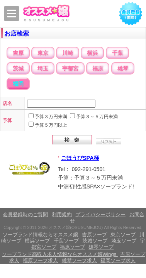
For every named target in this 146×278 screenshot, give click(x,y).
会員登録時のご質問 (25, 214)
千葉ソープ (66, 241)
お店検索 (16, 33)
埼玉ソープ (123, 241)
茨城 (18, 68)
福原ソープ (72, 247)
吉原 (18, 53)
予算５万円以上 (51, 125)
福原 (97, 68)
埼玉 (42, 68)
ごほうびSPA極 (80, 158)
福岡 (18, 84)
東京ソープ (123, 234)
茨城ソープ (94, 241)
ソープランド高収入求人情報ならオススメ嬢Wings (60, 254)
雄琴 (122, 68)
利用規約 (62, 214)
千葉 (117, 53)
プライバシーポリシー (100, 214)
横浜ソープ (37, 241)
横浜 (92, 53)
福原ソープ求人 (40, 260)
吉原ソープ (94, 234)
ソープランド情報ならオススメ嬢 (41, 234)
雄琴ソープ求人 (79, 260)
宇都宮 (70, 68)
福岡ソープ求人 (118, 260)
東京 (42, 53)
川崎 (67, 53)
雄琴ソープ (101, 247)
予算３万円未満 (51, 116)
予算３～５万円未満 (97, 116)
